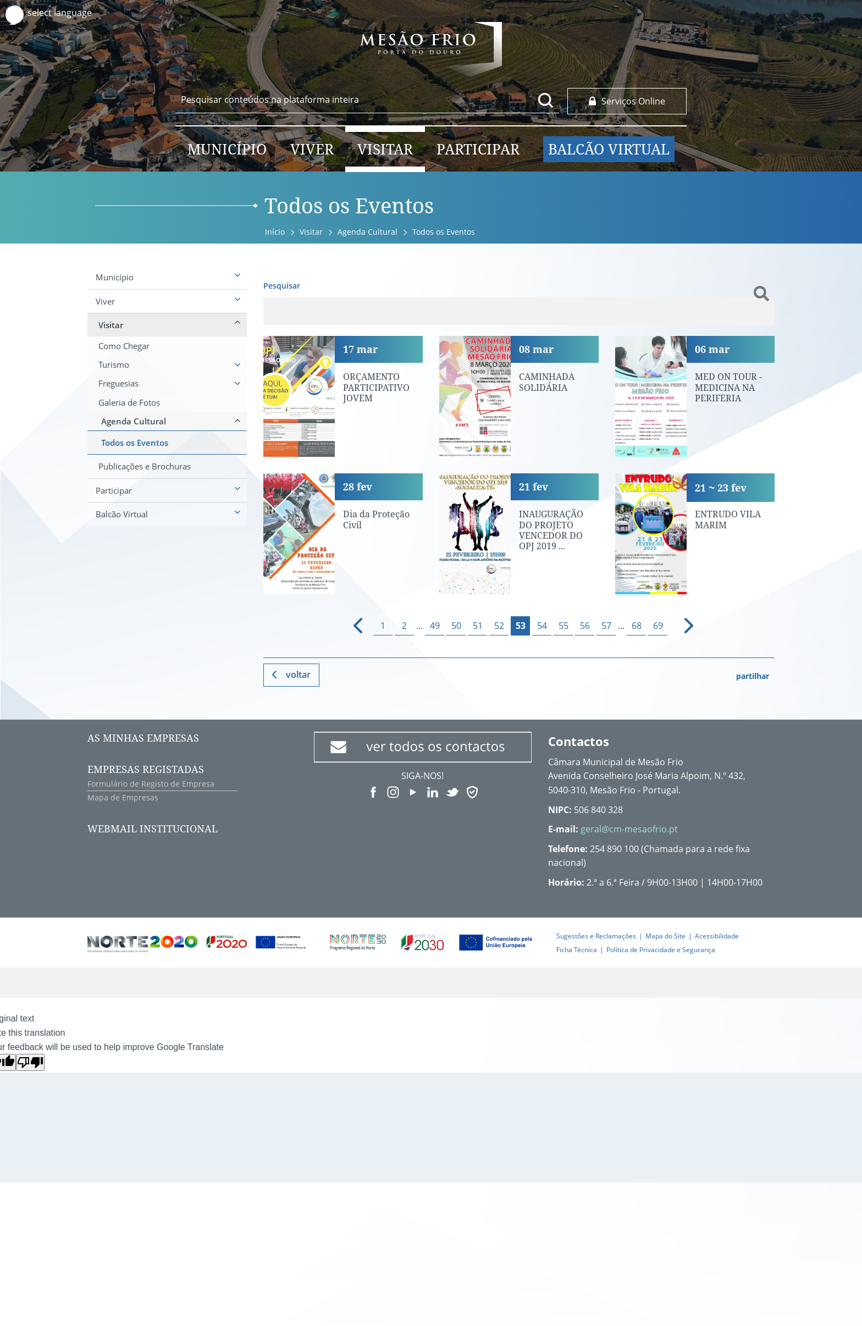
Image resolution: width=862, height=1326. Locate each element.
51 (478, 626)
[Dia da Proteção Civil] (343, 533)
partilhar (752, 676)
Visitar (311, 231)
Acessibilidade (717, 936)
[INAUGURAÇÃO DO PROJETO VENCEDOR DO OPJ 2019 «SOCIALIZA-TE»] (519, 533)
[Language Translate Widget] (70, 13)
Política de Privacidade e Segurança (660, 949)
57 (606, 626)
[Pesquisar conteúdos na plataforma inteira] (546, 100)
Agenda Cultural (367, 231)
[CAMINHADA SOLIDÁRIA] (519, 396)
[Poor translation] (30, 1062)
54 (542, 626)
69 (658, 626)
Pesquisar (281, 285)
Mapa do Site (665, 936)
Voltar (298, 674)
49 (435, 626)
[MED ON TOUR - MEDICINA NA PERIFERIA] (695, 396)
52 (499, 626)
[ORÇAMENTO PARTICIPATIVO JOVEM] (343, 396)
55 (563, 626)
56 (585, 626)
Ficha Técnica (576, 949)
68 (637, 626)
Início (275, 231)
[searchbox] (367, 99)
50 (456, 626)
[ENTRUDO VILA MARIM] (695, 533)
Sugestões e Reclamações (596, 936)
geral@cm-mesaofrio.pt (629, 829)
